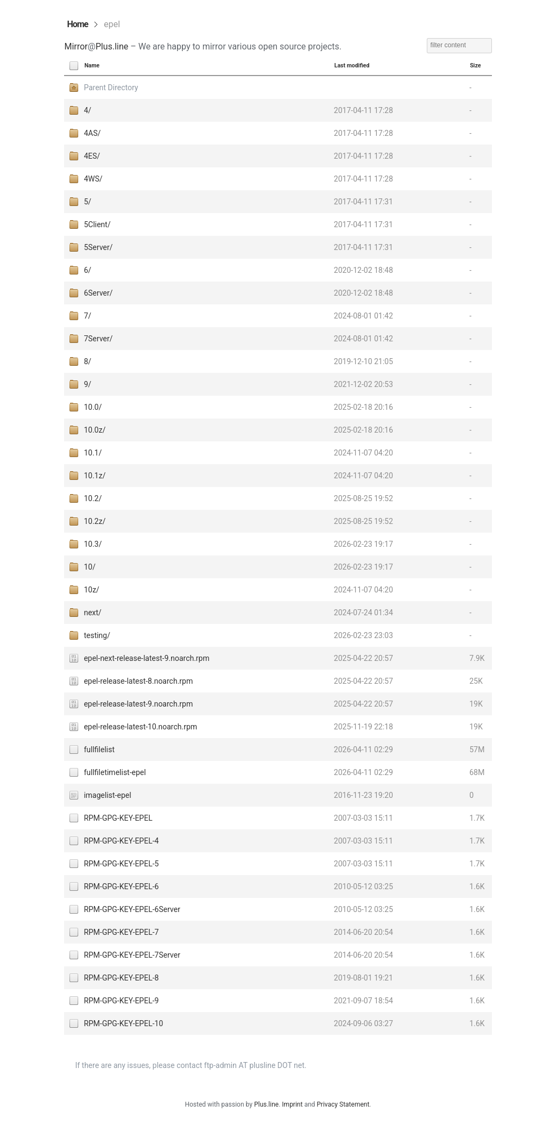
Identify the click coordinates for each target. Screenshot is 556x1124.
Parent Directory (111, 87)
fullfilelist (99, 749)
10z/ (91, 589)
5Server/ (98, 247)
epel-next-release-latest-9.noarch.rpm (146, 658)
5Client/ (97, 224)
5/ (87, 201)
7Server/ (98, 338)
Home (77, 24)
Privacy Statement (343, 1104)
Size (475, 65)
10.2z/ (94, 521)
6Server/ (98, 293)
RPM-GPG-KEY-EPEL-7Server (132, 955)
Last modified (352, 65)
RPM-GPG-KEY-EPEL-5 (121, 863)
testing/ (97, 635)
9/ (87, 384)
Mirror (75, 46)
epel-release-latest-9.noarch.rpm (138, 704)
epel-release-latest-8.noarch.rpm (138, 681)
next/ (92, 612)
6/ (87, 270)
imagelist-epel (107, 795)
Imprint (292, 1104)
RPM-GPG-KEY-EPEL (118, 818)
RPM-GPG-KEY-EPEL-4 (121, 840)
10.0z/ (94, 430)
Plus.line (112, 46)
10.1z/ (94, 475)
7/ (87, 315)
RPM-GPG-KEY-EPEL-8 (121, 977)
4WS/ (93, 178)
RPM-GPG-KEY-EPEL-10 (123, 1023)
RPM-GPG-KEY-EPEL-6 (121, 886)
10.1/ (93, 452)
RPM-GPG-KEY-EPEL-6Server (132, 909)
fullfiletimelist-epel (115, 772)
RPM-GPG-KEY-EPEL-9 (121, 1000)
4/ (87, 110)
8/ (87, 361)
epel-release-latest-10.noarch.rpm (140, 726)
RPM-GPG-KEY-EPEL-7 (121, 932)
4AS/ (92, 133)
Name (91, 65)
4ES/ (92, 156)
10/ (90, 567)
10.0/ (93, 407)
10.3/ (93, 544)
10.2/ (93, 498)
